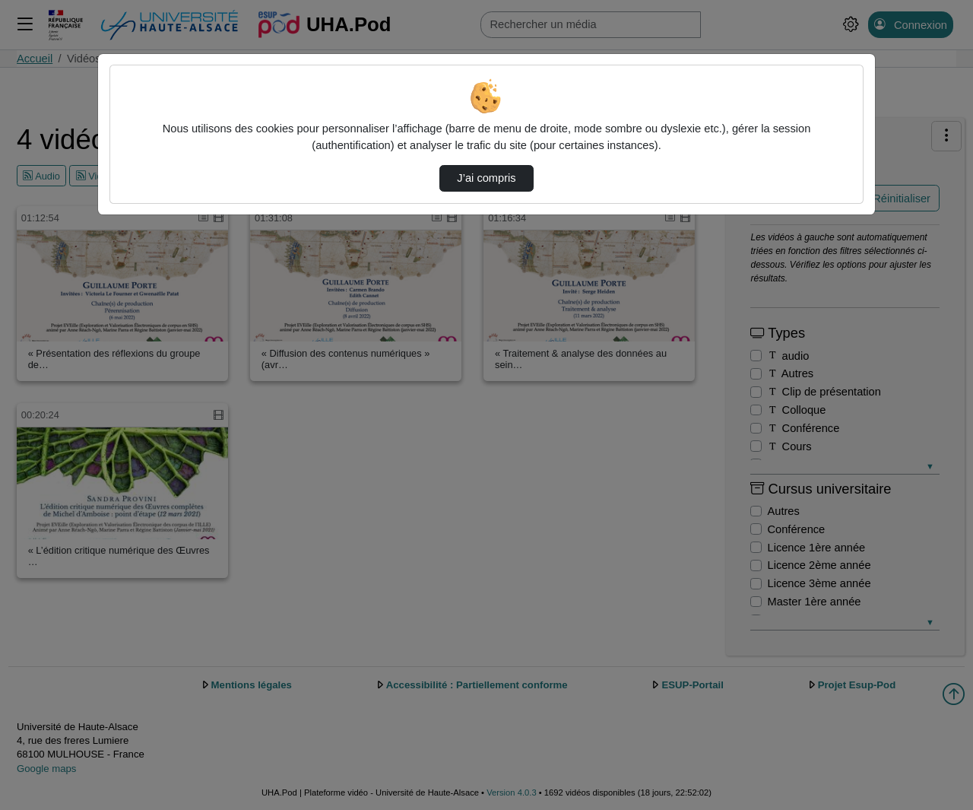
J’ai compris (486, 178)
